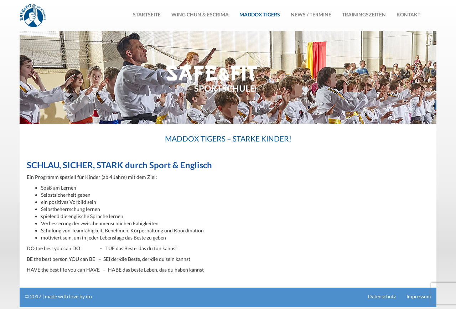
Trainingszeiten (364, 14)
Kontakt (408, 14)
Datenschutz (382, 296)
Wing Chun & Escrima (200, 14)
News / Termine (311, 14)
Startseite (147, 14)
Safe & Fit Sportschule (33, 15)
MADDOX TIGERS (259, 14)
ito (89, 296)
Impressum (418, 296)
